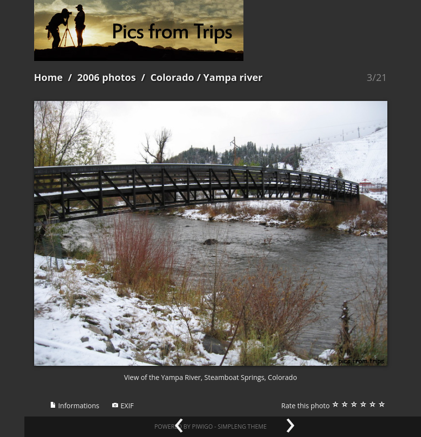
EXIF (123, 405)
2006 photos (106, 77)
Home (48, 77)
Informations (75, 405)
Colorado (172, 77)
